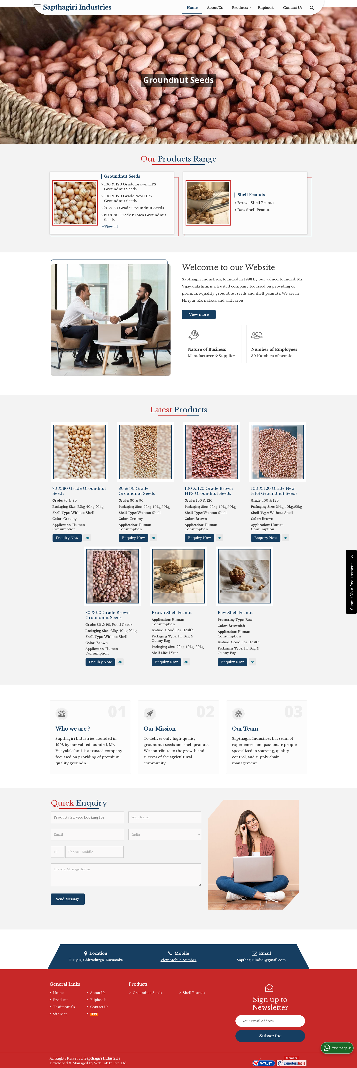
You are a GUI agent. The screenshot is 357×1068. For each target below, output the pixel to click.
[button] (178, 960)
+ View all (110, 227)
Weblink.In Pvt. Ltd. (110, 1063)
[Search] (311, 7)
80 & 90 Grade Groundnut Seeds (137, 491)
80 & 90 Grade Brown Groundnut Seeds (134, 217)
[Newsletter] (270, 1021)
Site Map (60, 1014)
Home (192, 7)
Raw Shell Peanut (252, 210)
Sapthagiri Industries (77, 7)
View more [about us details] (199, 314)
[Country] (164, 834)
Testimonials (64, 1007)
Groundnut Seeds (122, 176)
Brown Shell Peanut (254, 202)
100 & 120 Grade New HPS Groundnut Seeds (127, 198)
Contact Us (292, 7)
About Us (215, 7)
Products (241, 7)
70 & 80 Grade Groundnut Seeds (133, 208)
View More (87, 538)
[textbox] (87, 817)
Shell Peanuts (251, 195)
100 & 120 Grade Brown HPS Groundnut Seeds (129, 186)
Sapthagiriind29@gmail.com (261, 960)
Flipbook (266, 7)
